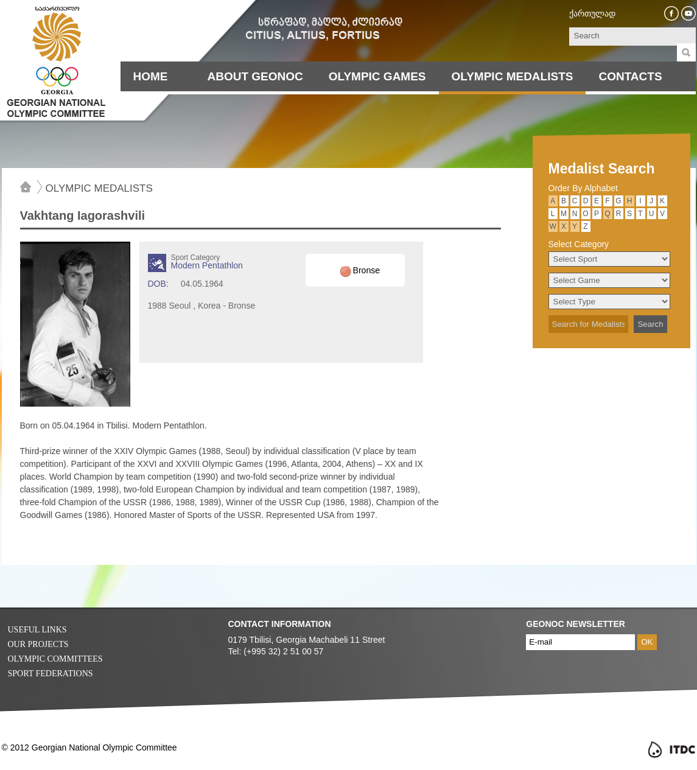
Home (150, 76)
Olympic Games (377, 76)
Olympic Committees (55, 658)
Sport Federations (50, 673)
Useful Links (37, 629)
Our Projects (38, 644)
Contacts (630, 76)
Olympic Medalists (512, 76)
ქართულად (592, 13)
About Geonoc (255, 76)
